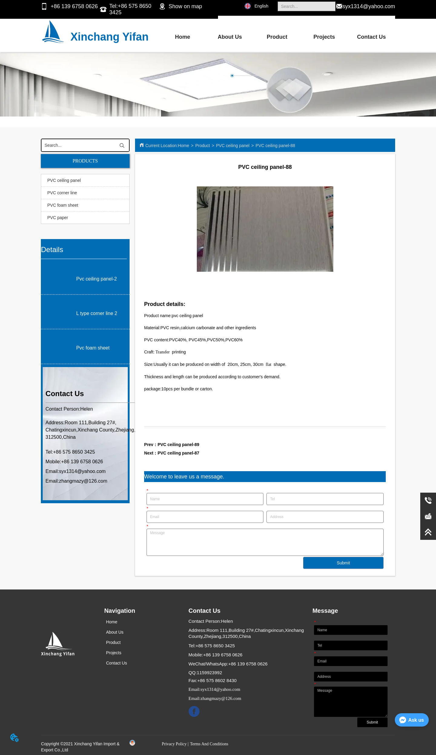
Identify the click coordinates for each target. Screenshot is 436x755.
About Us (230, 37)
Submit (343, 562)
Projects (324, 37)
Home (182, 37)
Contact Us (371, 37)
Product (277, 37)
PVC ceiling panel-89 (178, 444)
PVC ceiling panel (232, 145)
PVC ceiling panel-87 (178, 453)
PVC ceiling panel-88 (275, 145)
